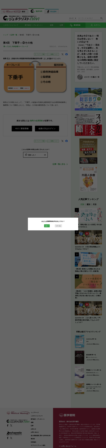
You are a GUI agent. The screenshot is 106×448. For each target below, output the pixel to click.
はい (47, 226)
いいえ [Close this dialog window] (58, 226)
